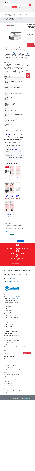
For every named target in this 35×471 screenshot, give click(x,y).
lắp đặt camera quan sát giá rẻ (10, 331)
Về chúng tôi (6, 304)
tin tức (5, 308)
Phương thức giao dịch (9, 329)
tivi (4, 378)
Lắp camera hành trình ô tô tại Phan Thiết (12, 390)
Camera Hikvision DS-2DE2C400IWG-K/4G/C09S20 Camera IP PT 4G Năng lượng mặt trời (12, 213)
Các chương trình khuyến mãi (10, 315)
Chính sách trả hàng (8, 326)
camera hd (6, 362)
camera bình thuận (8, 372)
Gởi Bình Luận (20, 240)
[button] (6, 34)
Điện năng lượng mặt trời (9, 388)
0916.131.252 (14, 149)
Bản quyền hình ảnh (8, 344)
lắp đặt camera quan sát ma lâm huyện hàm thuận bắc (15, 369)
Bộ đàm (5, 392)
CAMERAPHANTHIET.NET (9, 397)
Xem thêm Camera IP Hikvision (14, 219)
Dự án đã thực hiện (8, 306)
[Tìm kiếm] (30, 5)
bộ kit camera (7, 363)
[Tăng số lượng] (33, 42)
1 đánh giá (33, 31)
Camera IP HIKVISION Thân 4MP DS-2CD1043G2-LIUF (7, 178)
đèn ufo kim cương (8, 338)
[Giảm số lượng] (28, 42)
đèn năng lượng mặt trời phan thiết (11, 335)
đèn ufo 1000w (7, 337)
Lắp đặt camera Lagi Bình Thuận (10, 379)
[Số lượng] (30, 42)
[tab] (6, 47)
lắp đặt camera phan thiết (9, 358)
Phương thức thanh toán (9, 328)
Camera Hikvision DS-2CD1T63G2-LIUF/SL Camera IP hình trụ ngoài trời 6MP (11, 178)
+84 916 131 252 (12, 278)
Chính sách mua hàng (8, 320)
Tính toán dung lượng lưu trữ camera (12, 374)
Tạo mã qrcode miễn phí (9, 383)
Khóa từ (5, 376)
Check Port (6, 381)
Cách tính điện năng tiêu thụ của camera (12, 385)
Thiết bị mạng (7, 387)
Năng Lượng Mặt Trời (8, 15)
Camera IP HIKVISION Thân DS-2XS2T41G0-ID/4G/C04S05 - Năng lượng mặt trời (28, 69)
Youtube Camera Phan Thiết (14, 296)
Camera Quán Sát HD (8, 12)
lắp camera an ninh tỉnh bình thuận (11, 370)
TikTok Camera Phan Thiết (13, 298)
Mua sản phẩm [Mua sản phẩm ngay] (30, 44)
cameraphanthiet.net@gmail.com (16, 151)
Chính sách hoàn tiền (8, 324)
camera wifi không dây (26, 12)
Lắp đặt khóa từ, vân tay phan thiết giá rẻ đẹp (19, 14)
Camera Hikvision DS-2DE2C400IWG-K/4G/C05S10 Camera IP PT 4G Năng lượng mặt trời (7, 213)
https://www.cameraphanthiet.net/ (16, 293)
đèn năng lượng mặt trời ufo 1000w (11, 340)
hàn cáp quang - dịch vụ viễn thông (11, 317)
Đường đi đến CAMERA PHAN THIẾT (11, 284)
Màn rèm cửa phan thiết (9, 360)
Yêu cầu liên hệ (27, 353)
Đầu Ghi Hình (18, 12)
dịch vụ (5, 319)
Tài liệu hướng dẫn (8, 310)
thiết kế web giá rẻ (8, 333)
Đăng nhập (20, 7)
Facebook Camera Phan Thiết (15, 294)
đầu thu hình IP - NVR (8, 367)
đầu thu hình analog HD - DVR (10, 365)
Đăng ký (14, 7)
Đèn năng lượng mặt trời (9, 312)
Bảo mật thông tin (8, 322)
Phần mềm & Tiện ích (8, 342)
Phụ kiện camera (7, 14)
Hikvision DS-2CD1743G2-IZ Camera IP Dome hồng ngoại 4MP (6, 196)
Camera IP (14, 12)
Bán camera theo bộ (8, 313)
